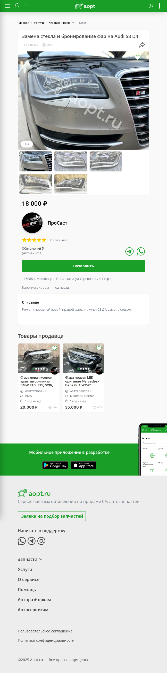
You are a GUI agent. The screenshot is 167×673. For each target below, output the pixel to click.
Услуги (39, 23)
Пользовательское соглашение (45, 628)
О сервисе (28, 576)
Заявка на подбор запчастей (52, 513)
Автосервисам (33, 607)
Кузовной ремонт (61, 23)
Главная (23, 23)
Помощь (27, 587)
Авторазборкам (34, 597)
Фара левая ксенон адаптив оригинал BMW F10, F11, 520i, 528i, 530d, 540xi (36, 378)
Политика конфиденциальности (46, 637)
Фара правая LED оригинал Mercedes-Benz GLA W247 (82, 378)
